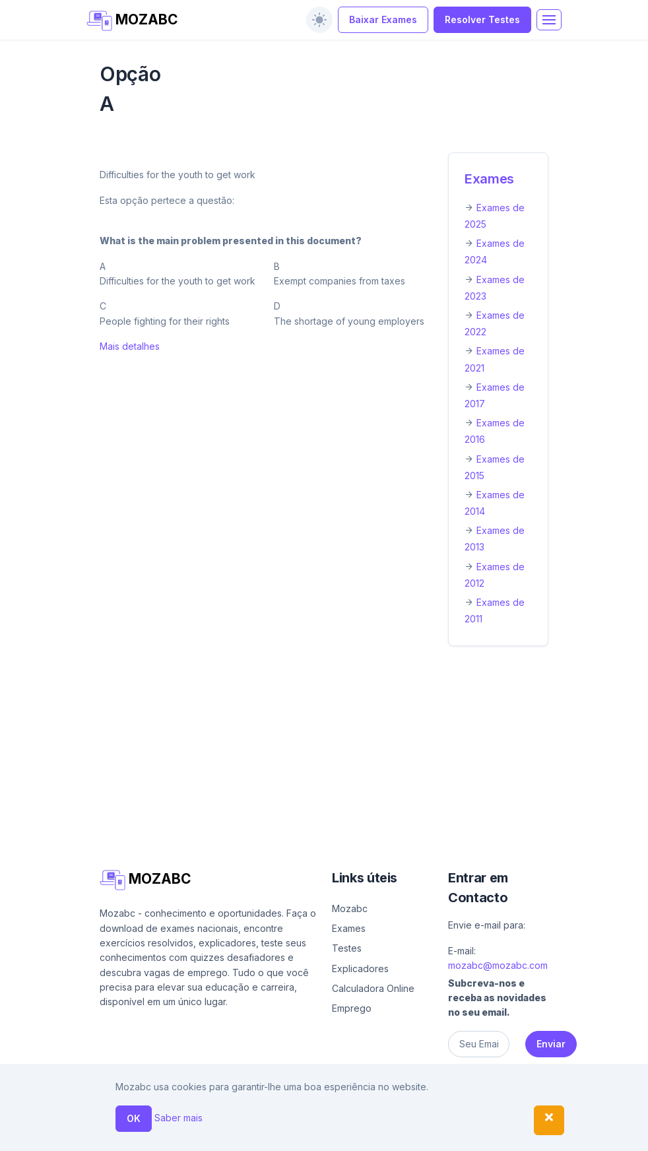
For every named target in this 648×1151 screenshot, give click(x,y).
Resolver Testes (482, 19)
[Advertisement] (324, 754)
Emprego (352, 1008)
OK (134, 1118)
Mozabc (350, 908)
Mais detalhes (130, 346)
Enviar (551, 1043)
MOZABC (132, 21)
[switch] (319, 20)
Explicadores (360, 968)
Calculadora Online (373, 988)
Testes (347, 948)
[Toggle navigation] (549, 19)
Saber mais (178, 1117)
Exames (489, 179)
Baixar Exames (383, 19)
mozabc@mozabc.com (498, 965)
